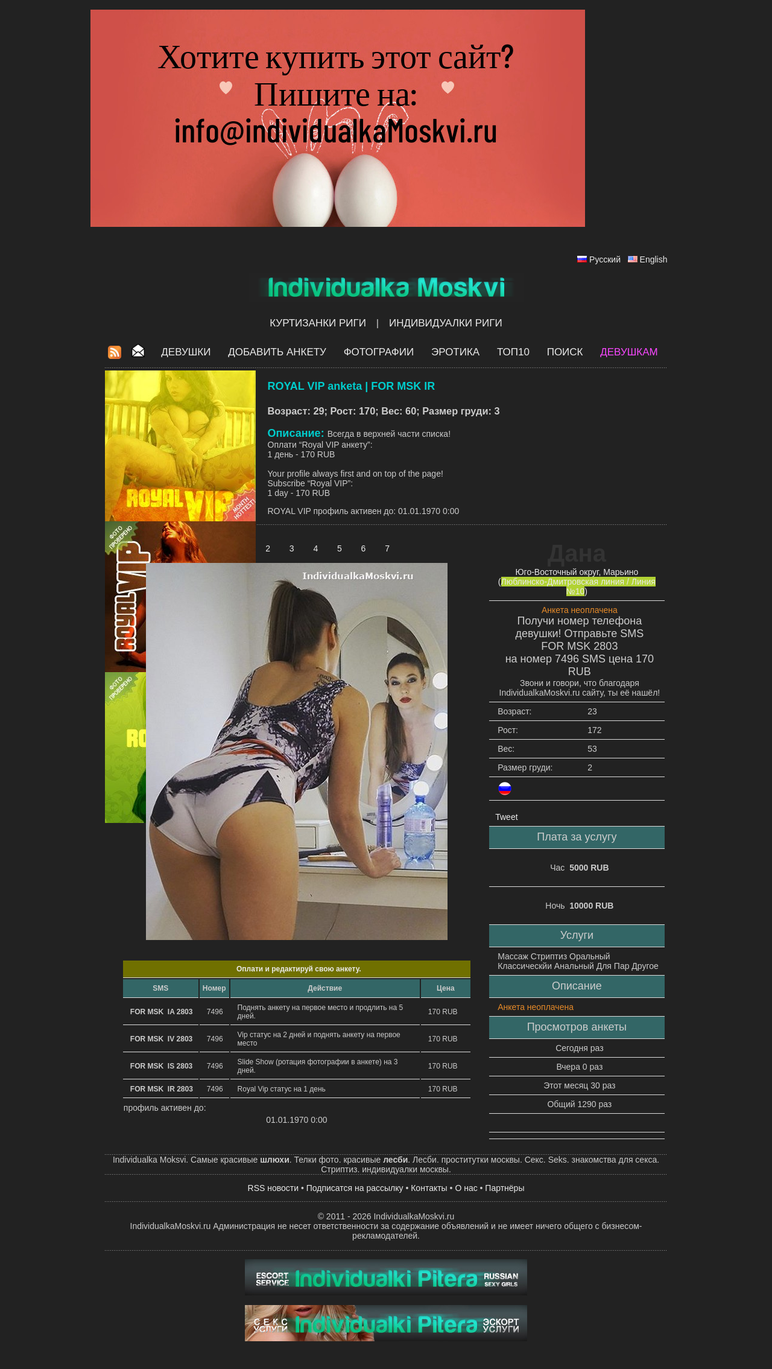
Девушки (185, 352)
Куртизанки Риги (318, 323)
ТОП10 (513, 352)
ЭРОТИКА (455, 352)
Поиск (565, 352)
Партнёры (504, 1188)
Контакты (429, 1188)
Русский (605, 259)
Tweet (506, 817)
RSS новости (273, 1188)
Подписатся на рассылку (354, 1188)
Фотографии (379, 352)
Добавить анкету (277, 352)
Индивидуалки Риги (445, 323)
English (654, 259)
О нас (466, 1188)
